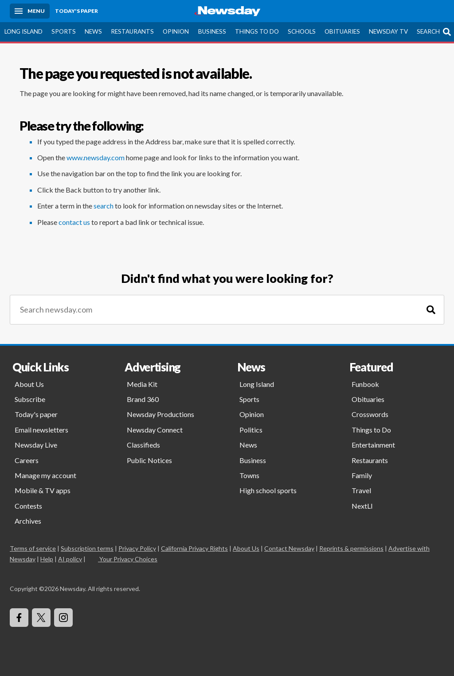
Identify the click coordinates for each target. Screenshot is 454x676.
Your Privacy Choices (127, 559)
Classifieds (143, 444)
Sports (63, 31)
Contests (28, 506)
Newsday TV (388, 31)
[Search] (431, 309)
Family (362, 475)
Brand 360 (143, 399)
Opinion (176, 31)
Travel (361, 490)
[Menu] (30, 11)
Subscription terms (87, 548)
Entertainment (373, 444)
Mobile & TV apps (42, 490)
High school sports (268, 490)
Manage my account (45, 475)
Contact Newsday (289, 548)
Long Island (23, 31)
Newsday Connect (155, 429)
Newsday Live (36, 444)
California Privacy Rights (194, 548)
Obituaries (342, 31)
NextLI (362, 506)
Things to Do (257, 31)
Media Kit (142, 384)
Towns (249, 475)
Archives (28, 521)
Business (212, 31)
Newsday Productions (160, 414)
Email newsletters (41, 429)
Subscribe (30, 399)
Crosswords (370, 414)
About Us (29, 384)
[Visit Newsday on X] (41, 617)
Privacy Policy (137, 548)
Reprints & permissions (351, 548)
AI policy (70, 559)
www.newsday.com (96, 157)
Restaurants (132, 31)
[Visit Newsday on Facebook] (19, 617)
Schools (302, 31)
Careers (27, 460)
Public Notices (149, 460)
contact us (74, 222)
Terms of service (33, 548)
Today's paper (36, 414)
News (93, 31)
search (104, 205)
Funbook (365, 384)
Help (46, 559)
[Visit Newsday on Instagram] (63, 617)
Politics (250, 429)
